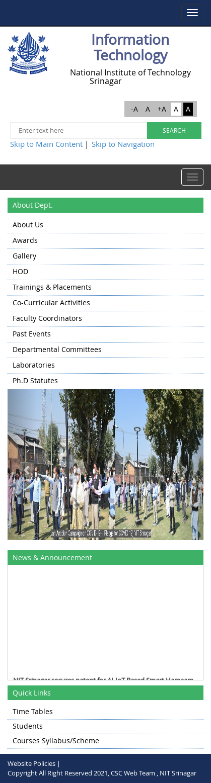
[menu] (105, 303)
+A (162, 109)
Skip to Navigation (123, 144)
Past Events (32, 333)
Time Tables (33, 711)
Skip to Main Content (46, 144)
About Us (28, 224)
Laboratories (34, 365)
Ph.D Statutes (35, 380)
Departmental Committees (57, 349)
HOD (20, 271)
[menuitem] (105, 225)
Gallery (24, 255)
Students (28, 726)
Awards (25, 240)
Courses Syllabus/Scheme (56, 740)
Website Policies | (34, 763)
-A (134, 109)
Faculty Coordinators (47, 318)
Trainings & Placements (52, 287)
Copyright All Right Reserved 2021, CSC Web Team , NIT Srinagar (102, 772)
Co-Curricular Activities (51, 302)
